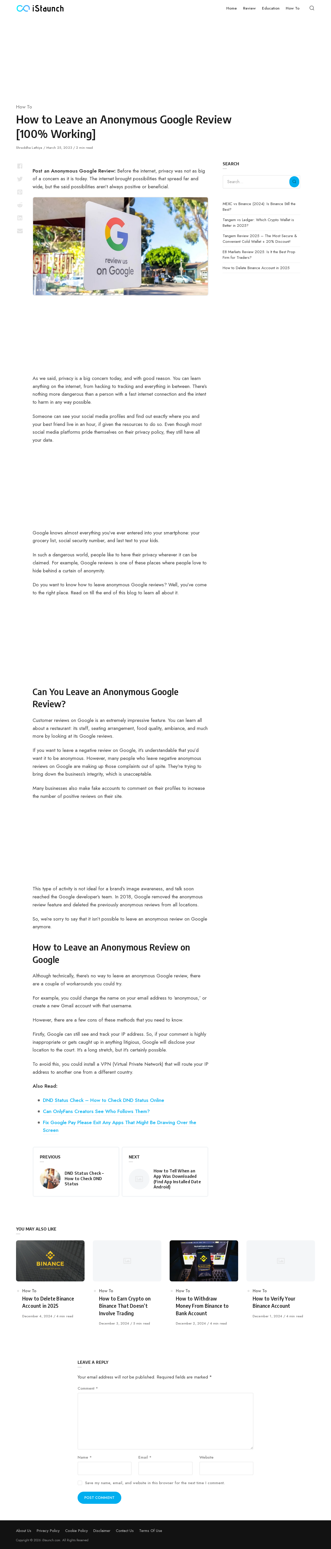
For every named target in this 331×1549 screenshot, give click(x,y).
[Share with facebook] (19, 166)
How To (24, 107)
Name (85, 1457)
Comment (88, 1388)
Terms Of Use (150, 1531)
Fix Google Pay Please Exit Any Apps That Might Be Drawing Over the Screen (119, 1126)
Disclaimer (101, 1531)
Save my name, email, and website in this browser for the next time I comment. (155, 1483)
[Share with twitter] (19, 179)
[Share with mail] (19, 230)
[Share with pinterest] (19, 191)
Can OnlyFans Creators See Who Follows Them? (96, 1111)
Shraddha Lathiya (29, 147)
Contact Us (125, 1531)
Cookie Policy (76, 1531)
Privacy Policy (48, 1531)
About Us (23, 1531)
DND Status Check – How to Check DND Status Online (103, 1100)
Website (206, 1457)
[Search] (294, 182)
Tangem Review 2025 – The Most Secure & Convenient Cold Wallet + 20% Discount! (260, 239)
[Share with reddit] (19, 204)
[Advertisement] (165, 57)
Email (145, 1457)
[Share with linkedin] (19, 217)
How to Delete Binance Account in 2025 (256, 268)
